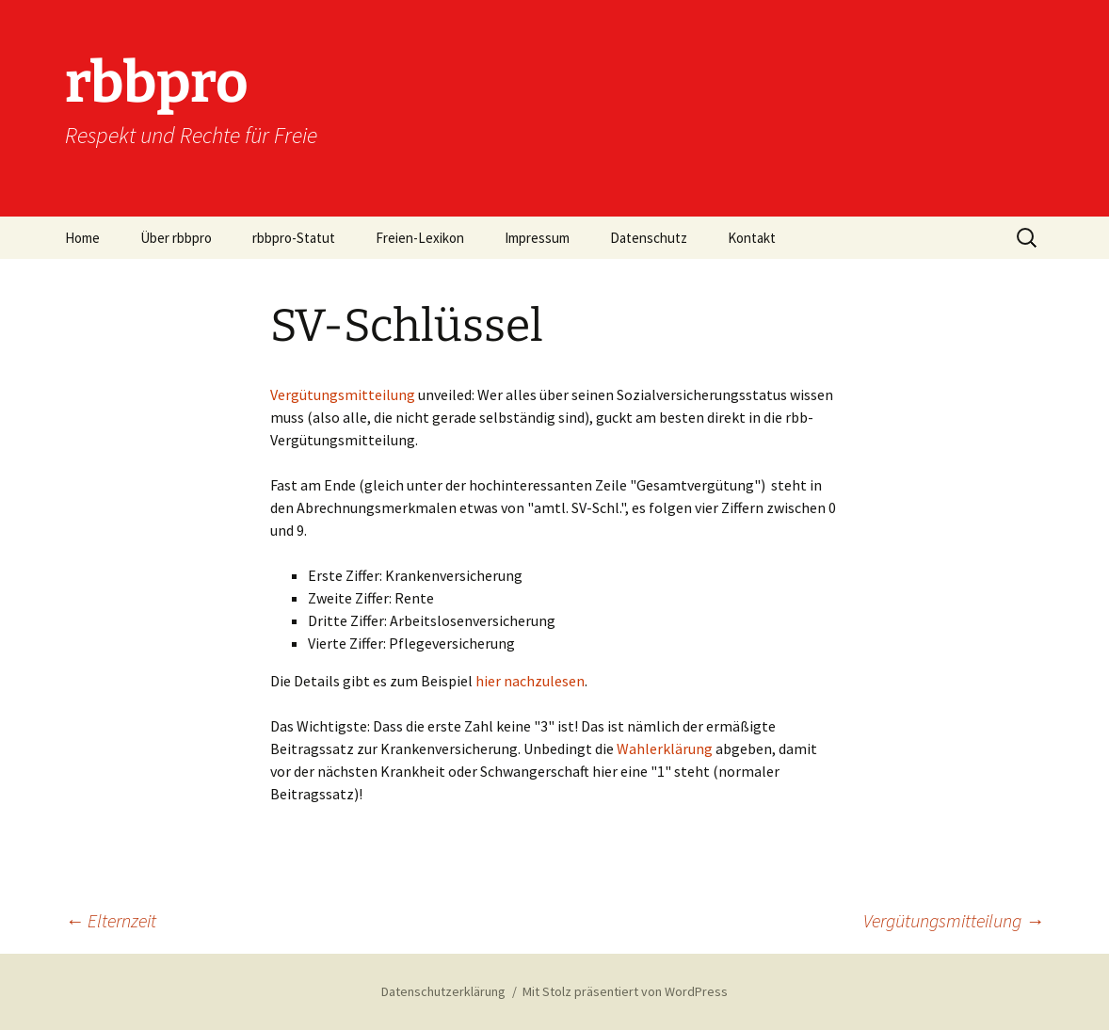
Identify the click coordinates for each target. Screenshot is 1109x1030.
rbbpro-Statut (293, 238)
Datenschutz (648, 238)
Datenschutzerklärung (443, 991)
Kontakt (752, 238)
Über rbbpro (176, 238)
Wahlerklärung (666, 748)
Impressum (537, 238)
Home (82, 238)
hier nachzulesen (529, 680)
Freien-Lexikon (420, 238)
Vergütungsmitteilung (342, 394)
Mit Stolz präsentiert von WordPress (625, 991)
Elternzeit (110, 920)
